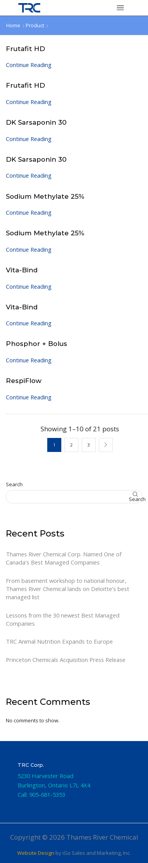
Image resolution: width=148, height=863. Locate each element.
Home (13, 25)
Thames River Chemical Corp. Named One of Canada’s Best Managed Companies (63, 558)
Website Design (35, 852)
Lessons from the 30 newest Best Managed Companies (62, 619)
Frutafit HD (25, 49)
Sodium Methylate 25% (45, 196)
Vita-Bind (22, 270)
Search (14, 484)
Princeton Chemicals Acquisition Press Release (65, 660)
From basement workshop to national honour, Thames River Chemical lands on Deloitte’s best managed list (67, 589)
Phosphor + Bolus (36, 344)
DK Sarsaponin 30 (36, 122)
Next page (106, 445)
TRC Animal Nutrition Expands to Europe (59, 641)
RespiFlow (23, 381)
